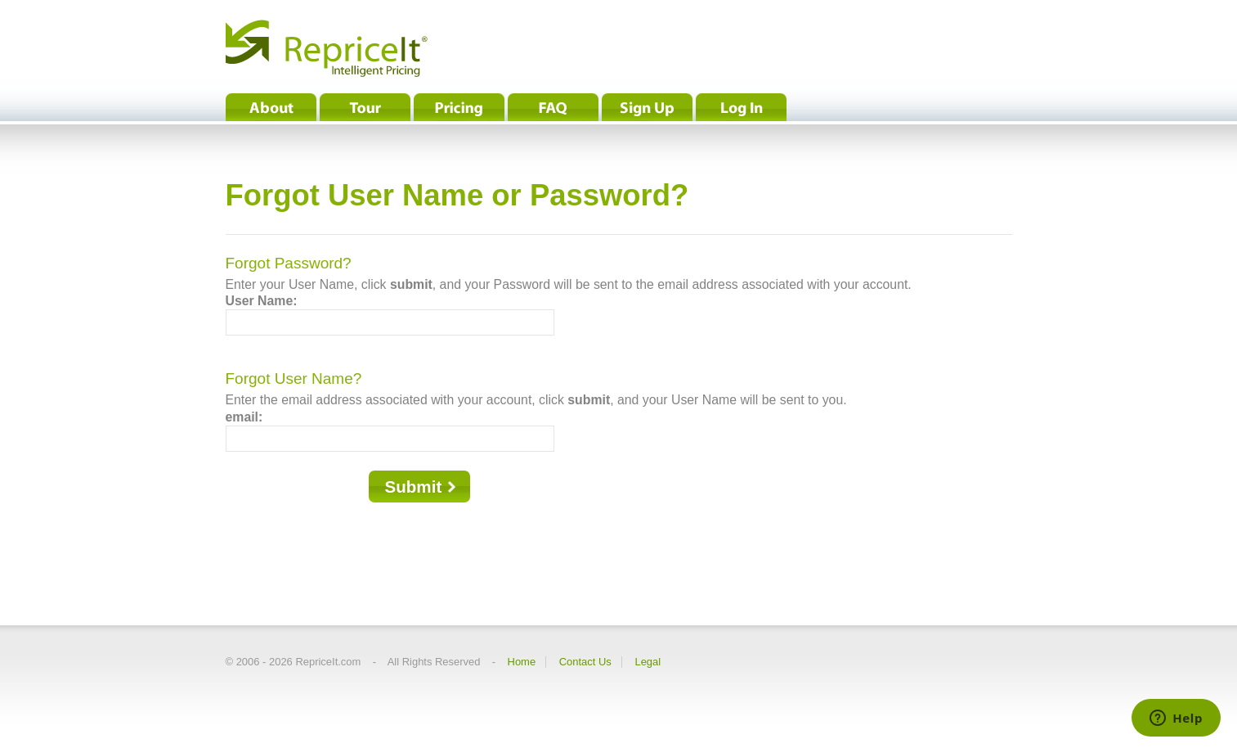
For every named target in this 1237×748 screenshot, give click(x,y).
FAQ (553, 107)
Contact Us (585, 662)
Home (522, 662)
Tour (365, 107)
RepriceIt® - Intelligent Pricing (327, 48)
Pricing (459, 107)
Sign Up (647, 107)
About (271, 107)
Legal (647, 662)
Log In (741, 107)
